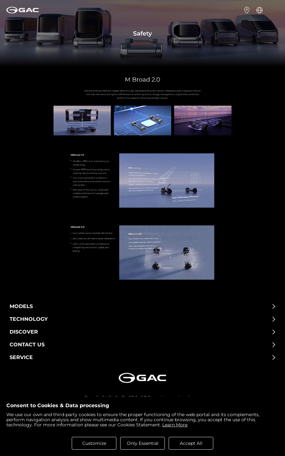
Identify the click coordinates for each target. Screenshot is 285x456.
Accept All (191, 443)
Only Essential (142, 443)
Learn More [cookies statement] (174, 425)
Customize (94, 443)
